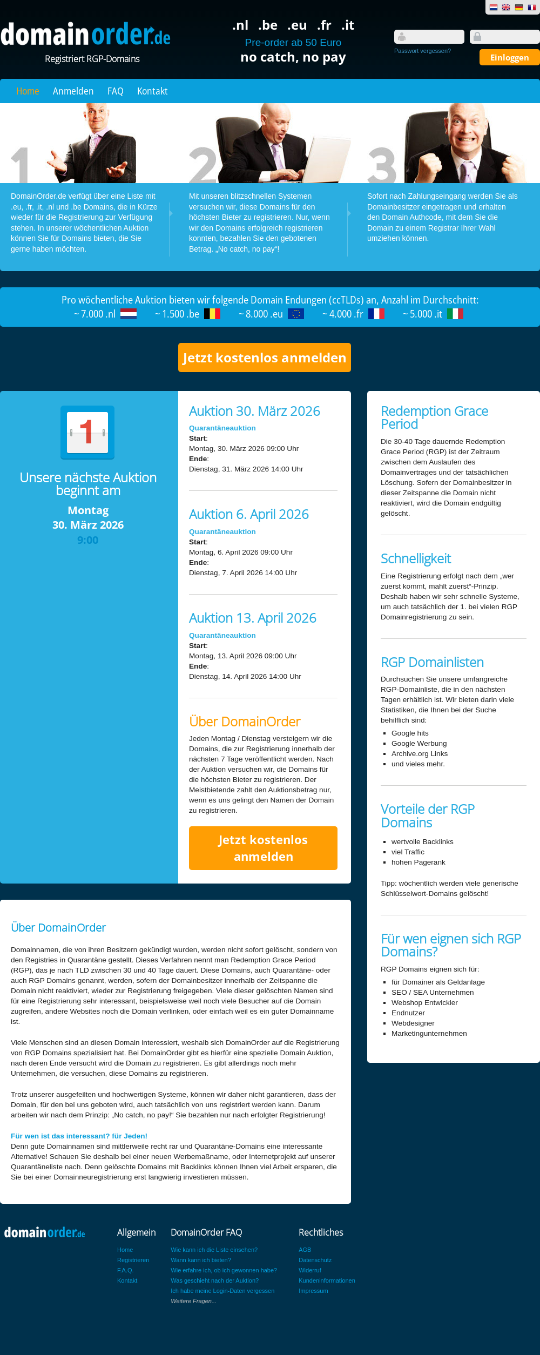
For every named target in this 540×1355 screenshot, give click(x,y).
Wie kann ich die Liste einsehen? (214, 1249)
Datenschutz (315, 1260)
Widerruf (310, 1270)
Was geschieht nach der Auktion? (215, 1280)
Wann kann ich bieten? (201, 1260)
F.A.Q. (125, 1270)
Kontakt (152, 90)
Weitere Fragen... (194, 1301)
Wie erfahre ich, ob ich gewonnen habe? (224, 1270)
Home (27, 90)
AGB (305, 1249)
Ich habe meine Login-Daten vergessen (222, 1290)
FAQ (115, 90)
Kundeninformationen (327, 1280)
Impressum (313, 1290)
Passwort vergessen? (422, 51)
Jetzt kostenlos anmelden (265, 357)
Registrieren (133, 1260)
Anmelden (73, 90)
